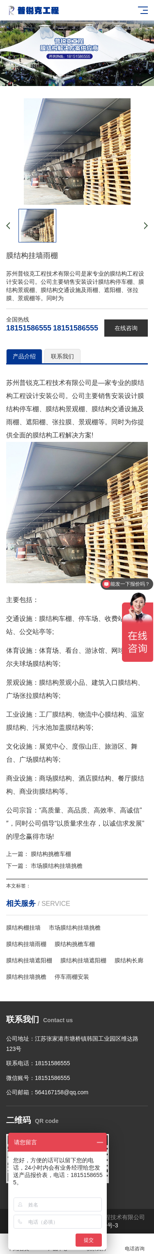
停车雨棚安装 (72, 976)
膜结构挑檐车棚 (51, 854)
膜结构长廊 (129, 960)
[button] (74, 78)
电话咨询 (134, 1244)
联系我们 (62, 356)
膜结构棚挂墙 (23, 927)
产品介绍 (24, 356)
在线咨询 (126, 328)
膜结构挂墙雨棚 (26, 944)
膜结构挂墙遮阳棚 (29, 960)
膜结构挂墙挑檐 (26, 976)
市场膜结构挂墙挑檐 (57, 865)
